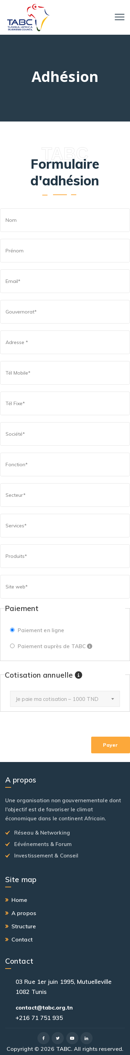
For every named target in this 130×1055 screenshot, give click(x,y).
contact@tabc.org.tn (44, 1007)
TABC (63, 1048)
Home (19, 899)
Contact (22, 939)
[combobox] (65, 699)
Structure (23, 926)
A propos (23, 913)
